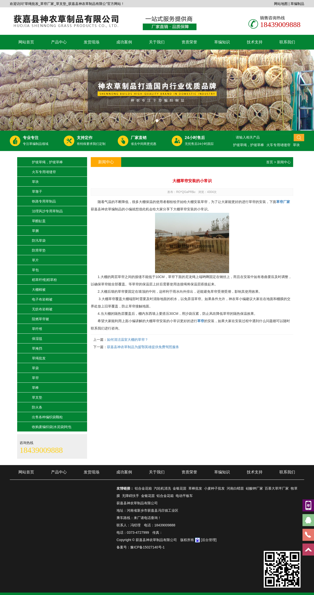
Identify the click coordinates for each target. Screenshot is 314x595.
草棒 (35, 388)
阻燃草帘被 (40, 319)
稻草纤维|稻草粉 (44, 280)
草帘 (35, 378)
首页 (269, 162)
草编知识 (222, 42)
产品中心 (59, 42)
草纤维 (37, 329)
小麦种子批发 (214, 488)
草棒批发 (195, 488)
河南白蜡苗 (235, 488)
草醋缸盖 (39, 221)
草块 (296, 145)
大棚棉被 (39, 289)
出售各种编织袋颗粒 (47, 417)
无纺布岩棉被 (42, 309)
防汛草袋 (39, 240)
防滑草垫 (39, 250)
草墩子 (37, 191)
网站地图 (281, 4)
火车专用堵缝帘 (278, 145)
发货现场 (91, 42)
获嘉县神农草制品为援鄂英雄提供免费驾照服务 (143, 347)
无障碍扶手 (130, 496)
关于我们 (157, 42)
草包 (35, 270)
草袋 (35, 368)
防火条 (37, 407)
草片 (35, 260)
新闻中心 (284, 162)
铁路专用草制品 (44, 201)
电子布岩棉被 (42, 299)
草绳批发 (39, 358)
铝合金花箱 (143, 488)
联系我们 (287, 42)
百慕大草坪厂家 (277, 488)
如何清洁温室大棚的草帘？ (127, 340)
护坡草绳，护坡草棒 (248, 145)
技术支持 (254, 42)
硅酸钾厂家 (254, 488)
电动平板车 (184, 496)
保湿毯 (37, 339)
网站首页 (26, 42)
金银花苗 (179, 488)
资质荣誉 (189, 42)
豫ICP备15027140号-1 (147, 547)
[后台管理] (209, 540)
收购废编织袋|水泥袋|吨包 (51, 427)
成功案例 (124, 42)
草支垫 (37, 397)
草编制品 (297, 4)
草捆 (35, 231)
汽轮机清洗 (162, 488)
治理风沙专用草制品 (47, 211)
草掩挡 (37, 348)
